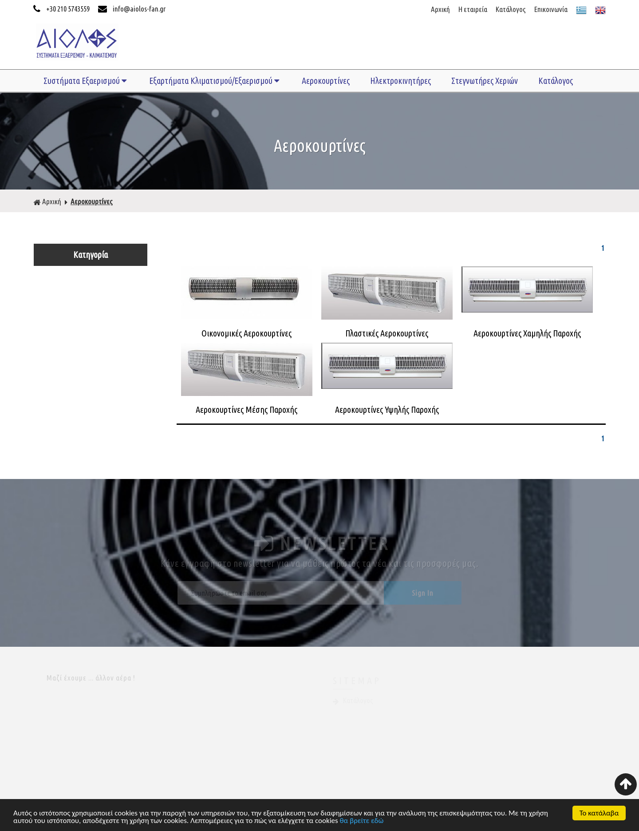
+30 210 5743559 (62, 8)
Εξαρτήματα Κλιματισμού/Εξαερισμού (215, 80)
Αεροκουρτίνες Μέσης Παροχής (246, 409)
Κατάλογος (511, 9)
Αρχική (440, 9)
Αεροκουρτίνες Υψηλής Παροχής (387, 409)
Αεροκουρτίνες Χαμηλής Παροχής (527, 333)
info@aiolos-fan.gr (132, 8)
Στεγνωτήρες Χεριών (484, 80)
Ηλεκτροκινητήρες (400, 80)
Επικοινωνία (551, 9)
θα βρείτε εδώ (362, 822)
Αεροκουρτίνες (326, 80)
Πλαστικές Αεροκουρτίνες (386, 333)
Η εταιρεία (472, 9)
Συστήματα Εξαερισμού (86, 80)
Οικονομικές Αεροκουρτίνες (246, 333)
